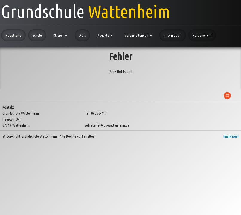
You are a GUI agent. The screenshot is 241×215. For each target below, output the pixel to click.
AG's (82, 35)
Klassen (60, 35)
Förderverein (202, 35)
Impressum (231, 136)
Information (172, 35)
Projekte (105, 35)
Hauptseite (13, 35)
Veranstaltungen (138, 35)
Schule (37, 35)
